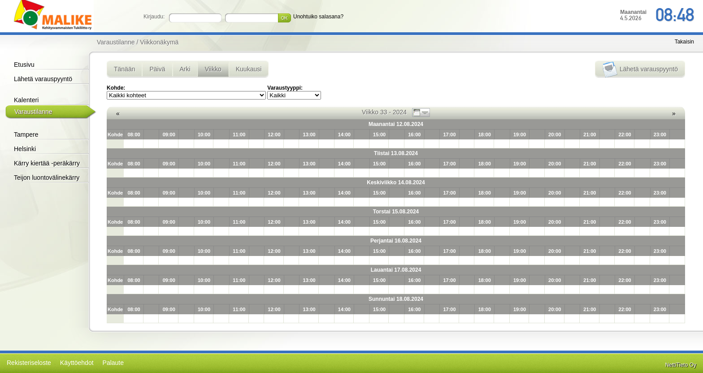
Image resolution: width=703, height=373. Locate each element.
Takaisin (684, 42)
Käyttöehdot (77, 362)
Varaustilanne (33, 111)
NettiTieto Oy (680, 365)
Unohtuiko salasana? (318, 16)
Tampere (26, 134)
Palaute (113, 362)
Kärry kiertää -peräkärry (47, 163)
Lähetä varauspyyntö (43, 78)
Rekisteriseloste (29, 362)
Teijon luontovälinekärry (46, 177)
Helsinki (25, 148)
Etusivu (24, 64)
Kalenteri (26, 100)
